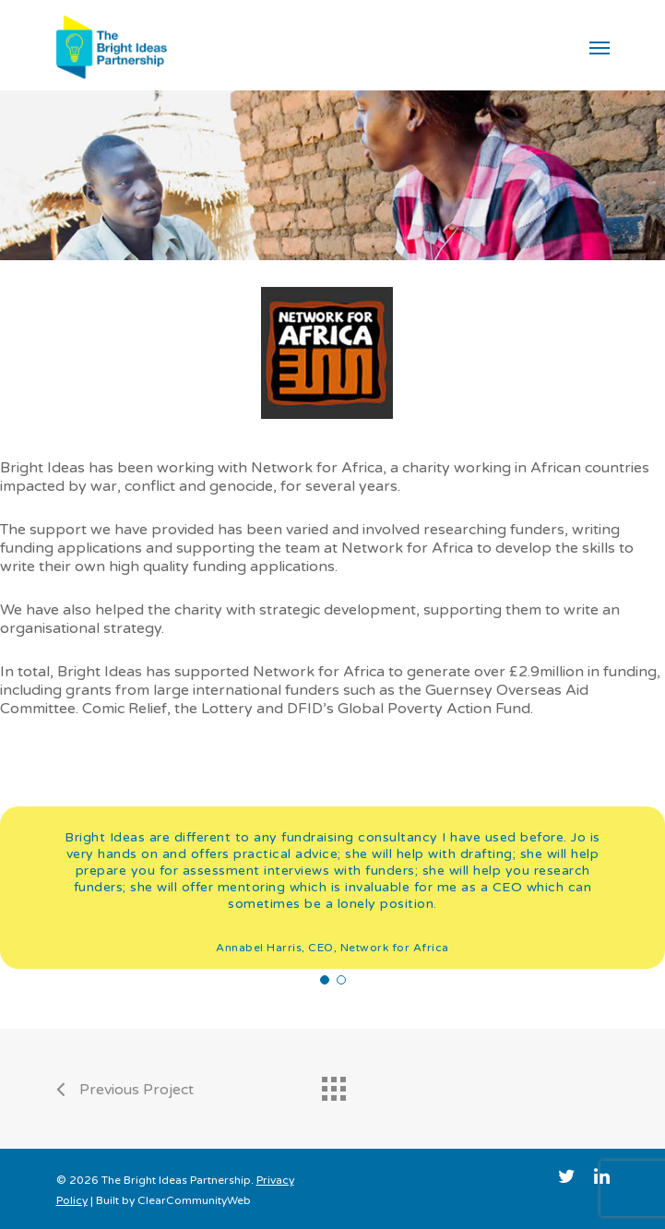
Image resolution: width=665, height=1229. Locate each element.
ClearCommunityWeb (194, 1200)
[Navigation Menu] (599, 47)
